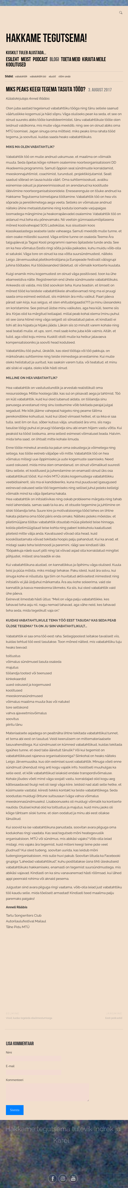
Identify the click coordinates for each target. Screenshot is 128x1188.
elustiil (52, 76)
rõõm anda (64, 76)
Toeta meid (70, 59)
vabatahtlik (21, 76)
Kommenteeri (14, 1080)
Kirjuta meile (94, 59)
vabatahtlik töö (38, 76)
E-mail (10, 1066)
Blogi (54, 59)
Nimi (9, 1052)
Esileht (12, 59)
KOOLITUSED (16, 64)
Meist (26, 59)
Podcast (40, 59)
